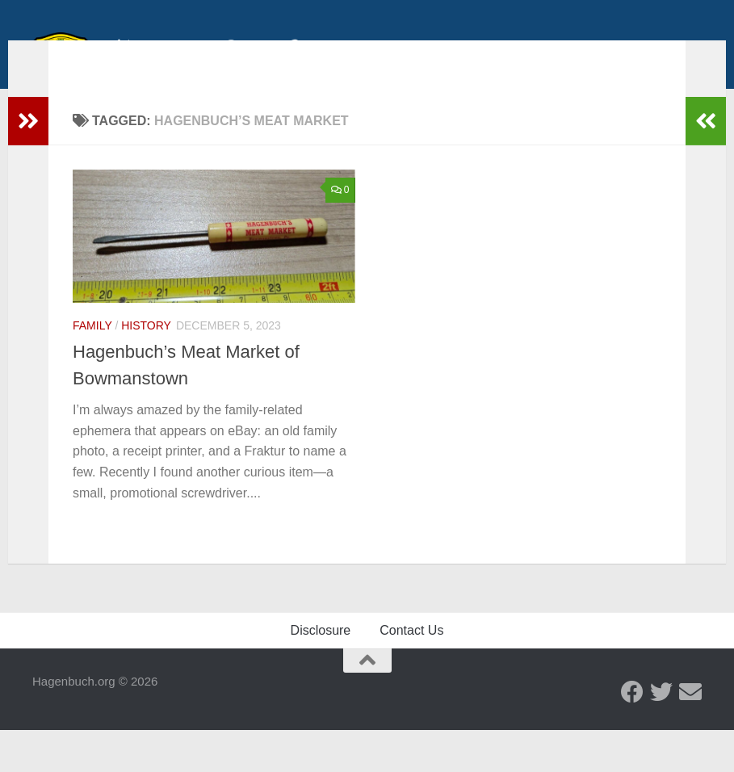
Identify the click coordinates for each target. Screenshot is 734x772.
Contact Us (411, 672)
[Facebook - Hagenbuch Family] (632, 734)
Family (92, 349)
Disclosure (321, 672)
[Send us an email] (690, 734)
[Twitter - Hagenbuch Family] (661, 734)
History (146, 349)
